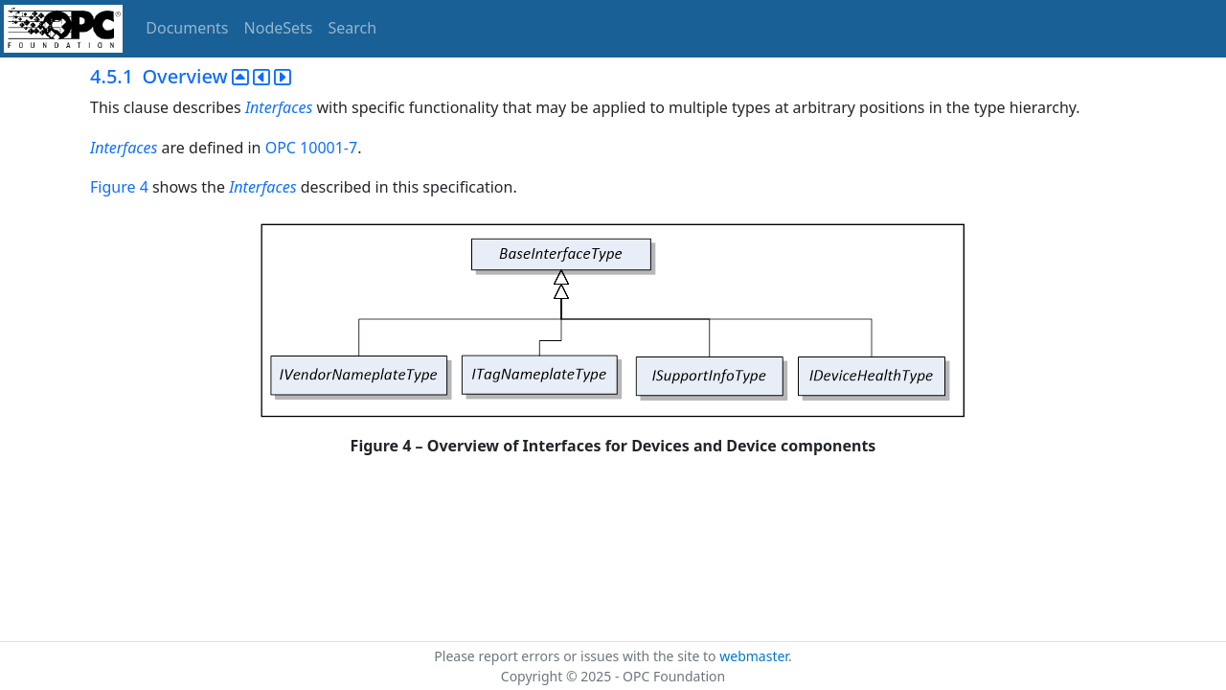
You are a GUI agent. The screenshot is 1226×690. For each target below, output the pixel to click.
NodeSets (278, 27)
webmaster (753, 656)
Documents (187, 27)
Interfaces (278, 107)
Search (353, 27)
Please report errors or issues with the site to (576, 656)
